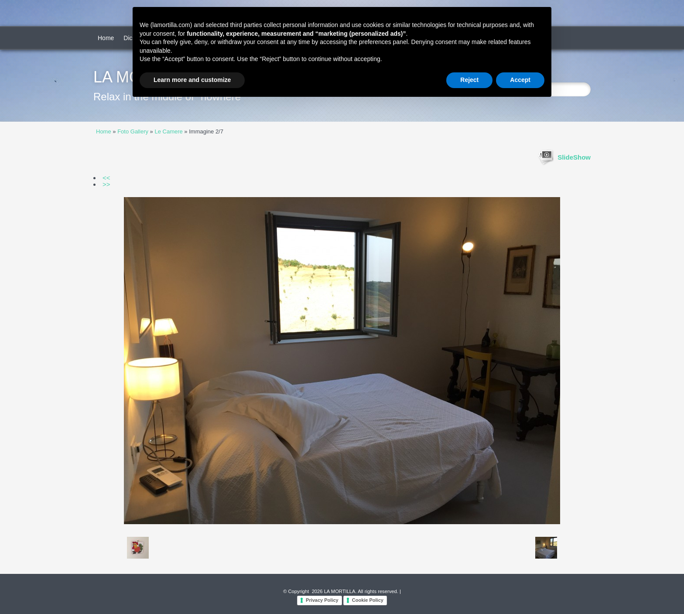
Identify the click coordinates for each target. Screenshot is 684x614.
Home (106, 37)
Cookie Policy (367, 600)
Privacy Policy (322, 600)
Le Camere (168, 131)
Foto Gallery (132, 131)
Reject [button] (469, 79)
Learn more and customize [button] (192, 79)
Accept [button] (520, 79)
